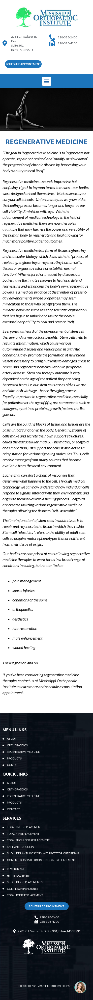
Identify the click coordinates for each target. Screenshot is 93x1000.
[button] (23, 64)
